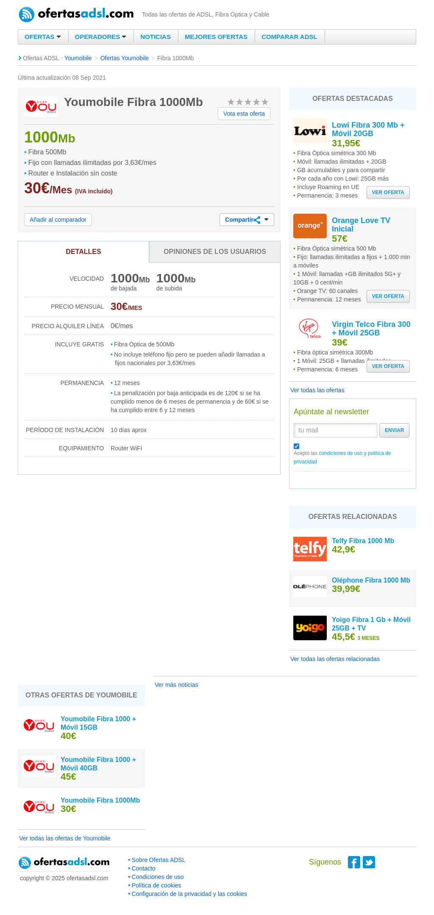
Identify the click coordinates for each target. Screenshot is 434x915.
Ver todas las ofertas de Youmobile (65, 838)
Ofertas (43, 36)
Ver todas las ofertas (317, 390)
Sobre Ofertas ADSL (159, 859)
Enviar (394, 430)
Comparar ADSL (289, 36)
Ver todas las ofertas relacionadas (335, 659)
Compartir (247, 220)
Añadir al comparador (58, 219)
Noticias (155, 36)
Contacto (144, 868)
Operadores (101, 36)
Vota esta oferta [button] (244, 113)
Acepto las (342, 457)
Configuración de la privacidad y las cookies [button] (189, 893)
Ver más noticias (176, 684)
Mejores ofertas (216, 36)
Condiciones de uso (158, 876)
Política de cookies (156, 885)
